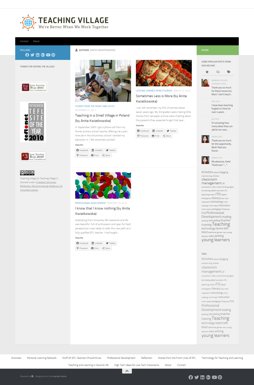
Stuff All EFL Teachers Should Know (81, 357)
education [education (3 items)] (220, 191)
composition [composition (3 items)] (206, 187)
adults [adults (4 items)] (216, 172)
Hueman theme (59, 376)
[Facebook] (27, 55)
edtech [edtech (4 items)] (213, 190)
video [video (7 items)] (211, 236)
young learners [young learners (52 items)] (216, 239)
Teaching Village (28, 178)
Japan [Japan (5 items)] (224, 194)
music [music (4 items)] (204, 209)
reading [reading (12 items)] (226, 217)
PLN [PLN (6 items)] (204, 213)
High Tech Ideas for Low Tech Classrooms (136, 365)
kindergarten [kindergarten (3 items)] (206, 198)
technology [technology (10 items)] (208, 228)
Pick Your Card (49, 4)
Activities (16, 357)
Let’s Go (77, 4)
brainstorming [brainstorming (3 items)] (207, 176)
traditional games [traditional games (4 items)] (215, 232)
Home (20, 4)
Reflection (146, 357)
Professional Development (90, 203)
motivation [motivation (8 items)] (224, 205)
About (65, 4)
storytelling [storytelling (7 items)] (214, 220)
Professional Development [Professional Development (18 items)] (213, 215)
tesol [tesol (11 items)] (205, 232)
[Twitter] (32, 55)
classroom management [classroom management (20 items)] (211, 181)
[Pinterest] (53, 55)
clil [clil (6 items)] (223, 183)
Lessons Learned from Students (154, 90)
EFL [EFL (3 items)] (226, 191)
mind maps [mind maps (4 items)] (213, 205)
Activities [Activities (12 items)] (207, 172)
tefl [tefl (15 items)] (226, 228)
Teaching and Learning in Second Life (88, 365)
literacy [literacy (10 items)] (216, 198)
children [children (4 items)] (216, 176)
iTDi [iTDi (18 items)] (218, 194)
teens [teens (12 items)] (219, 228)
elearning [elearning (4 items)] (205, 194)
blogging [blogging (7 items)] (223, 172)
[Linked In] (38, 55)
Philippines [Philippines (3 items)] (225, 209)
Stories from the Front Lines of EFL (95, 106)
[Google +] (43, 55)
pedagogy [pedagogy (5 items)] (216, 209)
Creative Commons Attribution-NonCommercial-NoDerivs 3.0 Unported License (41, 186)
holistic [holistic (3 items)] (212, 195)
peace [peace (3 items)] (209, 209)
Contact (33, 4)
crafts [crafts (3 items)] (213, 187)
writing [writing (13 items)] (219, 236)
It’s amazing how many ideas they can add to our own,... (222, 126)
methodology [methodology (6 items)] (216, 201)
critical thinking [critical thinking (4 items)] (222, 187)
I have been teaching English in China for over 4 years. (222, 108)
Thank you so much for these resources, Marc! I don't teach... (222, 91)
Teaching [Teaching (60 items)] (221, 224)
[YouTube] (48, 55)
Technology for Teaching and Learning (222, 357)
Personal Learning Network (42, 357)
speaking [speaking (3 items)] (205, 221)
